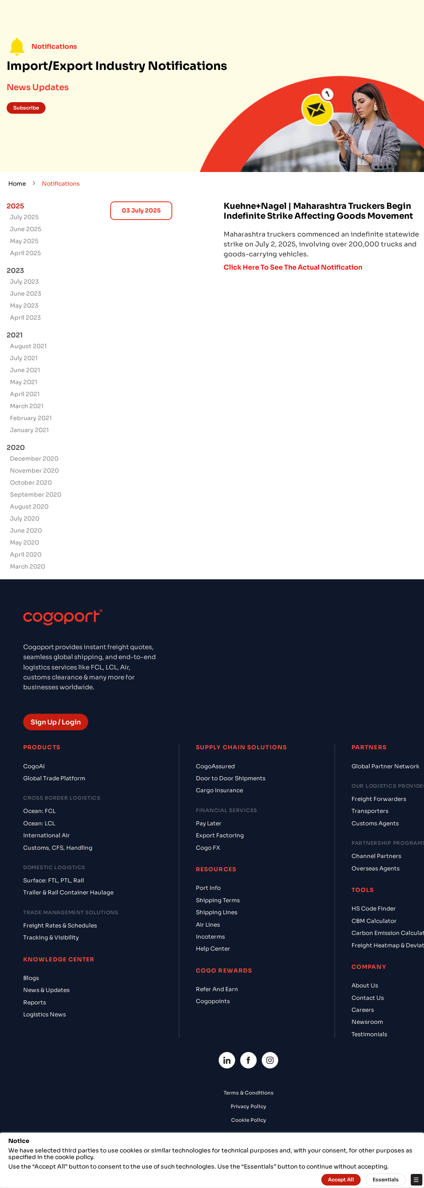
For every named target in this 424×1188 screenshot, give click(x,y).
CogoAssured (215, 766)
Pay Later (209, 823)
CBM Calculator (374, 921)
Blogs (31, 978)
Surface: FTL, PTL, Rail (53, 880)
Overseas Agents (376, 868)
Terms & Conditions (249, 1093)
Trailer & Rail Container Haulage (68, 892)
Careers (363, 1010)
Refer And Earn (217, 989)
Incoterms (210, 936)
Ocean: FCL (39, 811)
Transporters (370, 811)
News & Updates (46, 990)
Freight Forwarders (379, 799)
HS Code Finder (374, 908)
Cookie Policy (248, 1120)
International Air (46, 835)
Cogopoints (213, 1001)
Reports (34, 1002)
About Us (365, 985)
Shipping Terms (218, 900)
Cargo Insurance (219, 790)
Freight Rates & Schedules (60, 925)
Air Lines (208, 924)
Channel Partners (376, 856)
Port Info (208, 888)
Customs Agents (375, 823)
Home (17, 183)
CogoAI (34, 766)
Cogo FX (208, 847)
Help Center (213, 948)
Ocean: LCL (39, 823)
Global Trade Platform (54, 778)
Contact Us (368, 998)
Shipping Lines (216, 912)
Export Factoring (220, 835)
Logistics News (44, 1014)
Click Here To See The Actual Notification (293, 267)
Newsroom (367, 1021)
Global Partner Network (385, 766)
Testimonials (369, 1034)
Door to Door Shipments (230, 778)
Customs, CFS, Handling (57, 847)
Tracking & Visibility (51, 937)
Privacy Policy (248, 1106)
